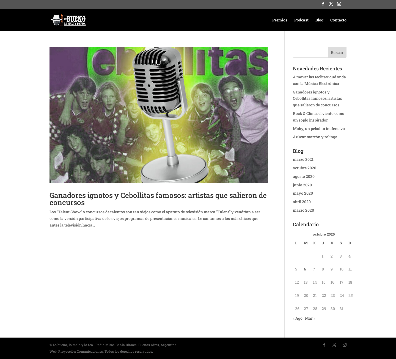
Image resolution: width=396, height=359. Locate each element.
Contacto (338, 20)
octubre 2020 (304, 167)
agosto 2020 (304, 176)
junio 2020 (302, 184)
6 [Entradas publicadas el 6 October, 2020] (305, 269)
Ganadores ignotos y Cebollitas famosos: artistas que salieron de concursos (158, 198)
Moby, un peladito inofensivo (319, 128)
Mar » (310, 318)
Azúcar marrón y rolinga (315, 136)
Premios (279, 20)
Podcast (301, 20)
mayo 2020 (303, 193)
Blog (319, 20)
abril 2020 (302, 201)
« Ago (297, 318)
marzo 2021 (303, 159)
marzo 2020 (303, 210)
